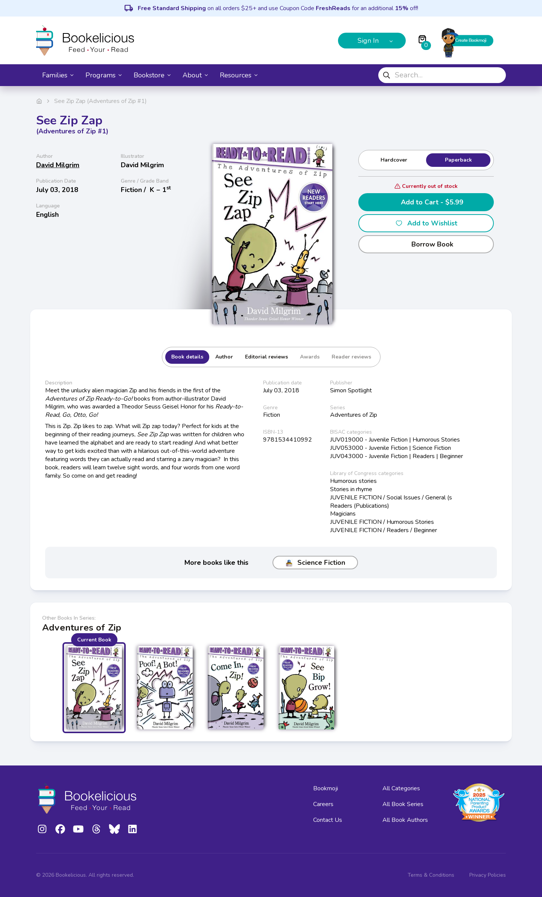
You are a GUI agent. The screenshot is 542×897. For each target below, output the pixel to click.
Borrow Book (426, 244)
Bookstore (152, 75)
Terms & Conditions (431, 875)
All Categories (401, 788)
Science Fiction (315, 562)
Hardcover (394, 159)
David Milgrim (57, 164)
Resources (238, 75)
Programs (103, 75)
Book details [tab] (187, 356)
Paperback (458, 159)
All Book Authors (405, 820)
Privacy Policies (487, 875)
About (195, 75)
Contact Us (327, 820)
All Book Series (402, 804)
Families (57, 75)
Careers (323, 804)
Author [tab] (224, 356)
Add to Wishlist (426, 223)
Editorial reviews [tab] (266, 356)
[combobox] (442, 75)
